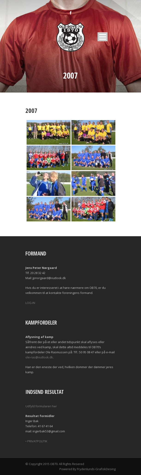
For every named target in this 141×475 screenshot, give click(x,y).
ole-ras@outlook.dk (39, 357)
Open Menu (102, 36)
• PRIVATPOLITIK (36, 441)
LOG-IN (30, 303)
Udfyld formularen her (41, 406)
